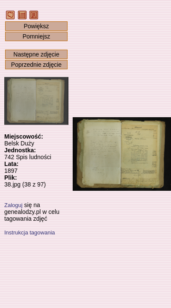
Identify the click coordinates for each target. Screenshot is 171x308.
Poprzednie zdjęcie (36, 64)
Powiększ (36, 26)
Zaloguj (13, 205)
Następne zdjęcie (36, 54)
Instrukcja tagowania (29, 232)
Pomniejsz (36, 36)
